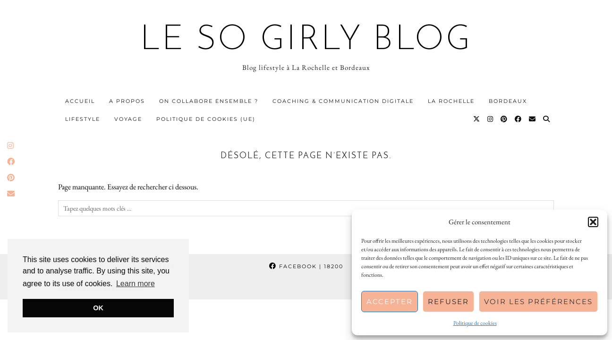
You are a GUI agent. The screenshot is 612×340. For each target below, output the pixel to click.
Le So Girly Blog (306, 41)
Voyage (128, 119)
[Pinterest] (504, 119)
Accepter (389, 301)
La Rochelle (451, 101)
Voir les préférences (538, 301)
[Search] (547, 119)
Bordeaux (508, 101)
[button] (593, 222)
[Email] (532, 119)
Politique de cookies (475, 323)
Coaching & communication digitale (343, 101)
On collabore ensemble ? (208, 101)
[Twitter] (477, 119)
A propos (127, 101)
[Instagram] (490, 119)
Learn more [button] (135, 284)
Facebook (306, 266)
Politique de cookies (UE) (205, 119)
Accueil (80, 101)
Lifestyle (82, 119)
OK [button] (98, 308)
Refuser (448, 301)
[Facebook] (518, 119)
